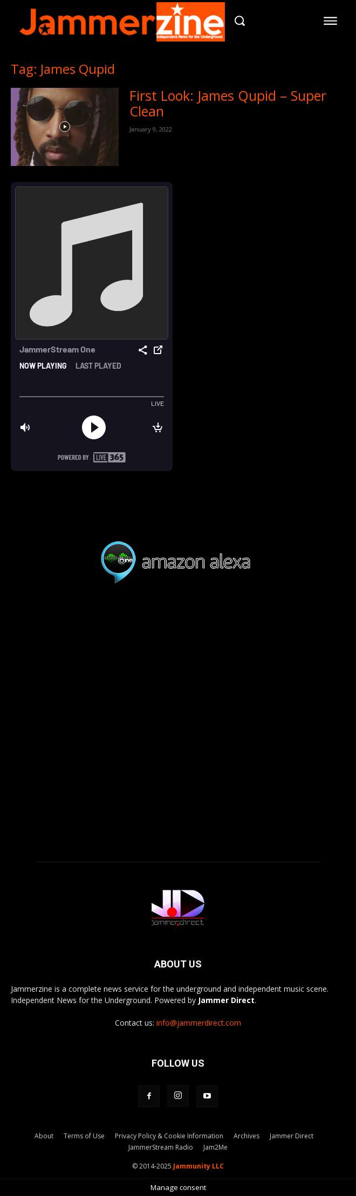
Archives (246, 1135)
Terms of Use (84, 1135)
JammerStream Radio (160, 1147)
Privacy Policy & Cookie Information (169, 1135)
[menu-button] (330, 20)
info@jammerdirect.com (198, 1023)
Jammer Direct (291, 1135)
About (44, 1135)
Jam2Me (215, 1147)
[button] (240, 21)
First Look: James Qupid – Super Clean (227, 103)
